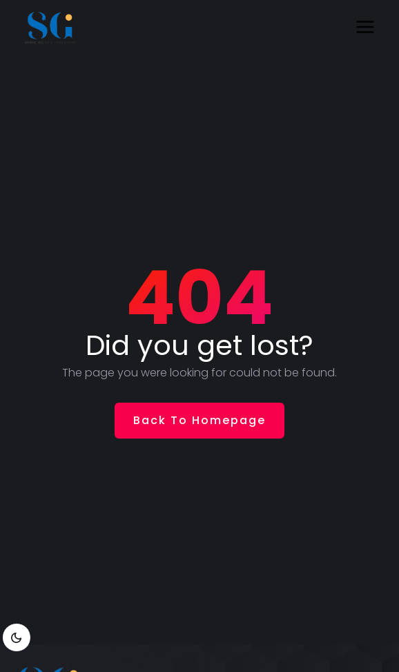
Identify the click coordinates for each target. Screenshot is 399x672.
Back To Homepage (199, 420)
